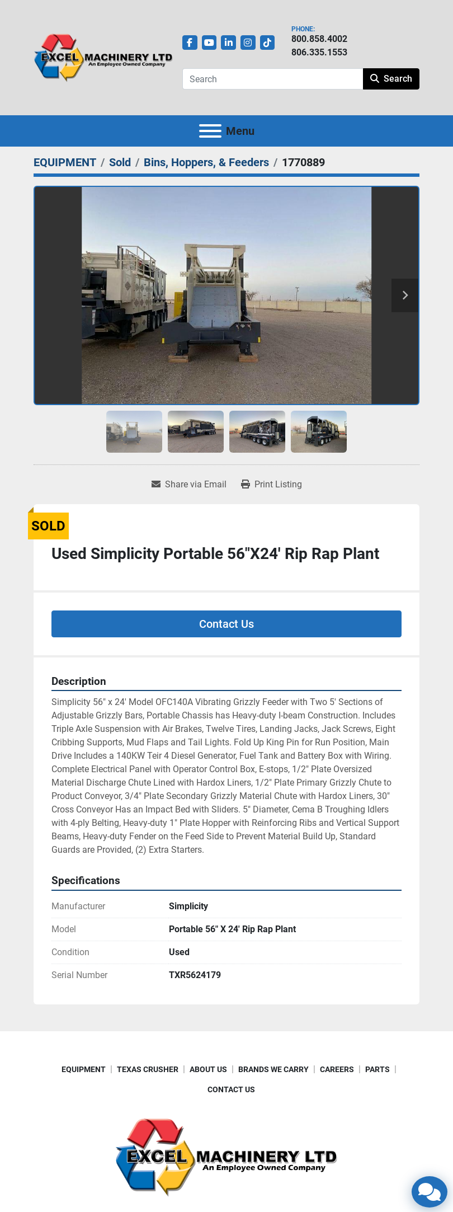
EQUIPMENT (84, 1069)
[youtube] (209, 42)
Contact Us (226, 624)
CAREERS (337, 1069)
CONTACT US (231, 1089)
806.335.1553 (319, 52)
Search (391, 78)
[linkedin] (228, 42)
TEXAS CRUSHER (147, 1069)
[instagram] (248, 42)
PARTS (377, 1069)
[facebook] (189, 42)
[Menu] (210, 131)
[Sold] (120, 162)
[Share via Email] (189, 484)
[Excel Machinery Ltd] (226, 1156)
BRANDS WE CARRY (273, 1069)
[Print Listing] (271, 484)
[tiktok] (267, 42)
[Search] (272, 79)
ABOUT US (208, 1069)
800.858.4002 (319, 39)
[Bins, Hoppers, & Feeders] (206, 162)
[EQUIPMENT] (65, 162)
